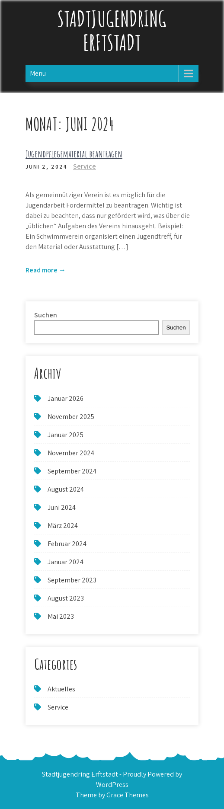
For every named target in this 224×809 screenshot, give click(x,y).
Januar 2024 (65, 561)
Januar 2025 (65, 434)
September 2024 (72, 471)
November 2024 (71, 452)
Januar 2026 (65, 398)
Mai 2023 (61, 616)
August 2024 (66, 489)
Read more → (46, 270)
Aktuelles (61, 689)
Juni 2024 (62, 507)
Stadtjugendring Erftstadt (112, 30)
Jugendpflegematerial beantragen (74, 154)
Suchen (45, 315)
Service (84, 166)
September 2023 (72, 580)
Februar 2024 (67, 543)
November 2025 (71, 416)
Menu (38, 73)
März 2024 (63, 525)
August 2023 (66, 598)
